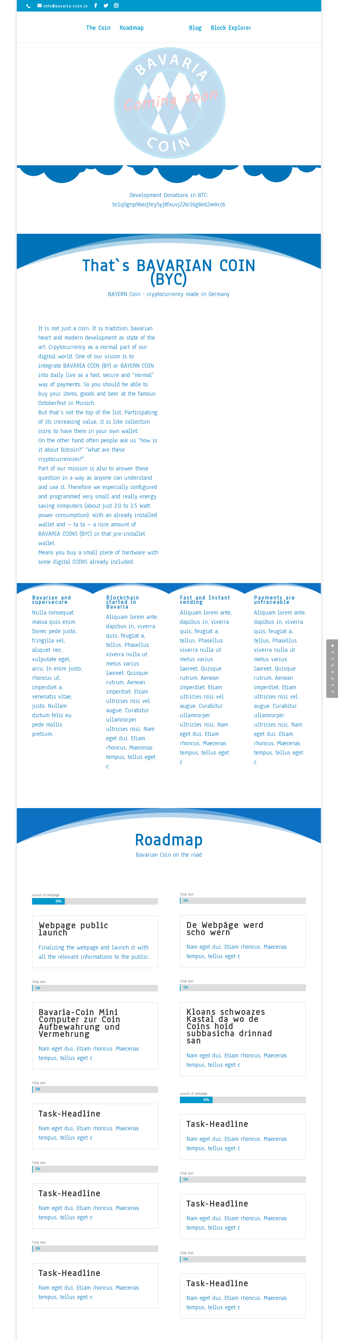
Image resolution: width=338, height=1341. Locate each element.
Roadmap (132, 29)
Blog (195, 29)
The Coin (98, 29)
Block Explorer (231, 29)
